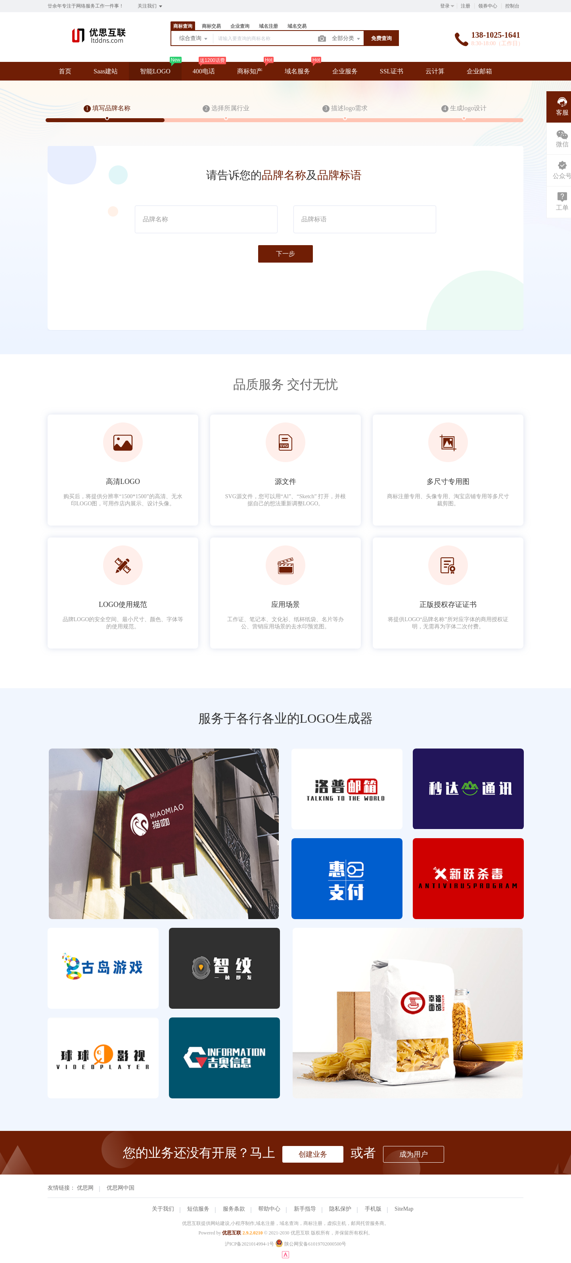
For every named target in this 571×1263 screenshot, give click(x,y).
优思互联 (231, 1233)
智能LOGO (155, 71)
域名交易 (297, 26)
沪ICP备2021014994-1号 (249, 1244)
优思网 (85, 1188)
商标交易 (211, 26)
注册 (465, 6)
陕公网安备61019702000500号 (310, 1244)
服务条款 (234, 1209)
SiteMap (404, 1209)
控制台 (512, 6)
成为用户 (413, 1154)
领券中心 (487, 6)
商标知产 (250, 71)
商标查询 (182, 26)
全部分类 (346, 39)
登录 (445, 6)
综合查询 (194, 39)
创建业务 (313, 1154)
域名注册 (268, 26)
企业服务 (345, 71)
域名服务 (297, 71)
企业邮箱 (479, 71)
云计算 (435, 71)
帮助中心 (269, 1209)
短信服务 (198, 1209)
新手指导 (305, 1209)
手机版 (373, 1209)
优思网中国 (120, 1188)
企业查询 (239, 26)
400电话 (204, 71)
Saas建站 (106, 71)
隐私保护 (340, 1209)
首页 (65, 71)
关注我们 (150, 6)
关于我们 (163, 1209)
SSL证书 (392, 71)
